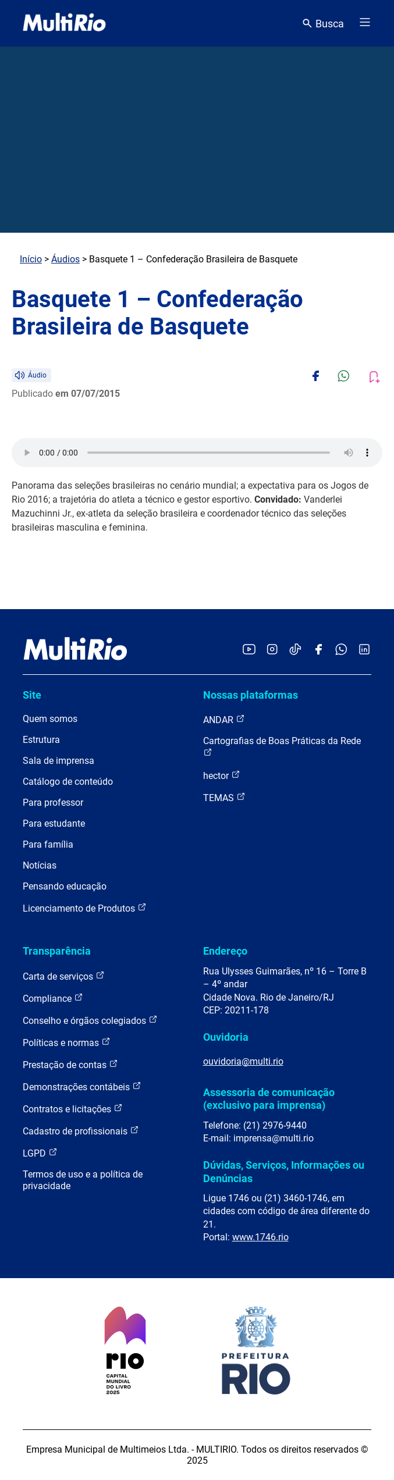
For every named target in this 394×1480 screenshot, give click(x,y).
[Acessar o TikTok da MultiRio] (295, 650)
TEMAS (224, 797)
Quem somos (50, 718)
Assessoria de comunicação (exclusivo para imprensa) (269, 1098)
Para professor (53, 802)
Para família (48, 844)
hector (221, 775)
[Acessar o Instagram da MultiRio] (272, 650)
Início (31, 259)
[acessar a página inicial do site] (64, 23)
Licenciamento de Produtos (85, 908)
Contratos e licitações (73, 1108)
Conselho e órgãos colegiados (90, 1020)
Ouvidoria (226, 1037)
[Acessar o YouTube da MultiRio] (249, 650)
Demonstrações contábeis (82, 1086)
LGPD (40, 1153)
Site (32, 695)
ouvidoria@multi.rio (243, 1061)
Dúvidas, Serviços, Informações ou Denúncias (283, 1171)
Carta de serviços (64, 976)
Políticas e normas (67, 1042)
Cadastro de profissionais (81, 1131)
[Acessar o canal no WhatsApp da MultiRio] (341, 650)
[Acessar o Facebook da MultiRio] (318, 650)
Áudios (65, 259)
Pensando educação (65, 886)
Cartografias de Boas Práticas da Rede (282, 746)
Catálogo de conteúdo (68, 781)
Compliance (53, 998)
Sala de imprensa (58, 760)
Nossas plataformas (250, 695)
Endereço (225, 951)
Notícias (39, 865)
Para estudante (54, 823)
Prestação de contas (70, 1064)
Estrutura (41, 739)
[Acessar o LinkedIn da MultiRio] (364, 650)
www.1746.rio (260, 1237)
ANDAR (224, 719)
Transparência (57, 951)
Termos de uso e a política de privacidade (83, 1180)
